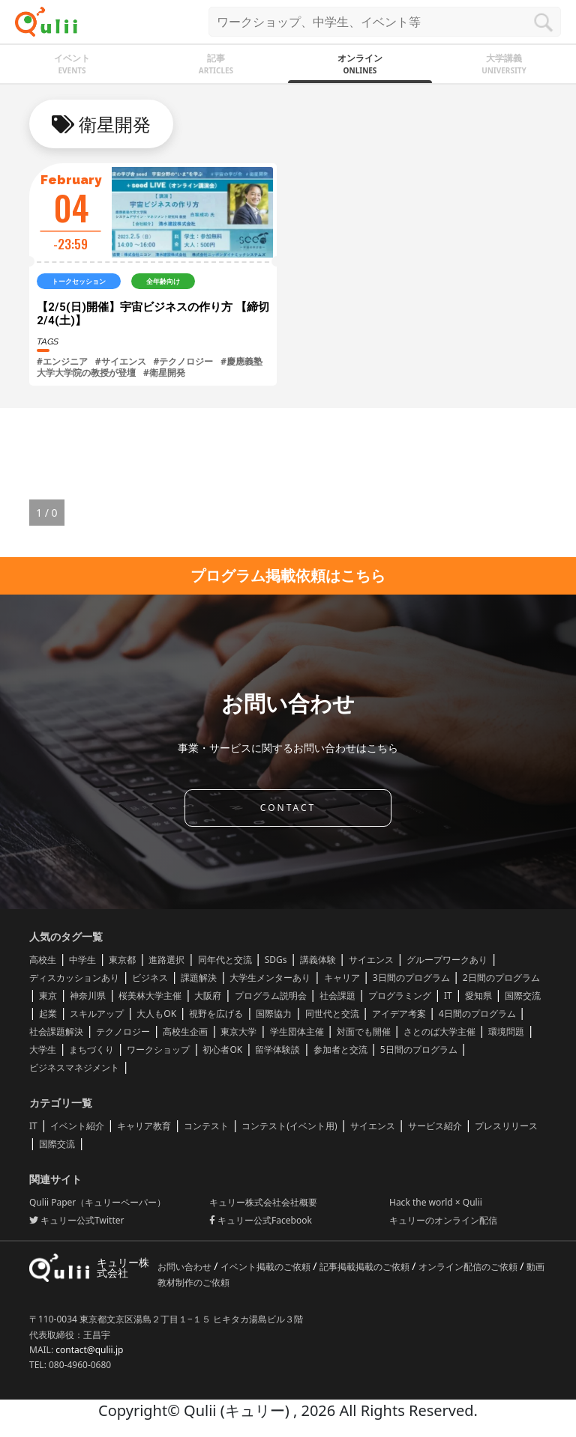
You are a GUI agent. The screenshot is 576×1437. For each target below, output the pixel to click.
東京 (48, 995)
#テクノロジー (184, 361)
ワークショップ (158, 1049)
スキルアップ (97, 1013)
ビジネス (150, 977)
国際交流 (523, 995)
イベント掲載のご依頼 (266, 1266)
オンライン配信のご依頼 (469, 1266)
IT (448, 995)
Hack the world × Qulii (435, 1202)
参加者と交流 (341, 1049)
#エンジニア (62, 361)
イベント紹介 (77, 1125)
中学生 (82, 959)
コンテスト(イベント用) (289, 1125)
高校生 (42, 959)
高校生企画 (185, 1031)
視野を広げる (216, 1013)
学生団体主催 (297, 1031)
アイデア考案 (399, 1013)
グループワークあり (447, 959)
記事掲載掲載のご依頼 (366, 1266)
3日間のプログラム (411, 977)
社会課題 (338, 995)
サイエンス (371, 959)
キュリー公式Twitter (76, 1220)
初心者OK (222, 1049)
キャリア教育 (144, 1125)
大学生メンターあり (270, 977)
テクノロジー (123, 1031)
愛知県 (478, 995)
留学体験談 (277, 1049)
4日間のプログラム (477, 1013)
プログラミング (399, 995)
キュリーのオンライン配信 (443, 1220)
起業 (48, 1013)
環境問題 (506, 1031)
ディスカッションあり (74, 977)
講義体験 (318, 959)
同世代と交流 (332, 1013)
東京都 (122, 959)
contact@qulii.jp (89, 1349)
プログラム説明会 (271, 995)
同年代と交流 (225, 959)
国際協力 (274, 1013)
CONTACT (288, 807)
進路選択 (166, 959)
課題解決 (199, 977)
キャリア (342, 977)
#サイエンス (120, 361)
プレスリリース (506, 1125)
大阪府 (207, 995)
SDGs (276, 959)
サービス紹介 (435, 1125)
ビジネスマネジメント (74, 1067)
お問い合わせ (186, 1266)
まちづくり (91, 1049)
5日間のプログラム (419, 1049)
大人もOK (156, 1013)
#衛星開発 (164, 372)
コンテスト (206, 1125)
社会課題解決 (56, 1031)
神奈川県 (88, 995)
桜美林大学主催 (150, 995)
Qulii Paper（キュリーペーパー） (97, 1202)
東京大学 (238, 1031)
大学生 (42, 1049)
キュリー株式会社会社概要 (263, 1202)
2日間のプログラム (501, 977)
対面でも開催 (364, 1031)
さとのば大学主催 (440, 1031)
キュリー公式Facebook (260, 1220)
